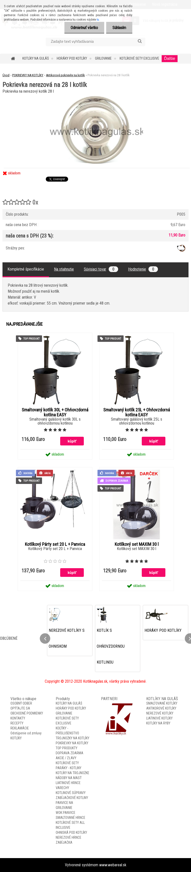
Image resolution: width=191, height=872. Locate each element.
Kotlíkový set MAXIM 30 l (137, 544)
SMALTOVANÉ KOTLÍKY (161, 703)
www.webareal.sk (112, 865)
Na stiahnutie (64, 269)
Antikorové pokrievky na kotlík (65, 75)
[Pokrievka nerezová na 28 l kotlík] (95, 96)
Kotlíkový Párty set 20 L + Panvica (55, 544)
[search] (139, 41)
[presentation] (45, 638)
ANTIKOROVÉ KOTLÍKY (161, 708)
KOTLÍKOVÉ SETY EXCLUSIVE (139, 58)
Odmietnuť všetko (84, 27)
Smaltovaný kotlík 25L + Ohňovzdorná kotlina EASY (136, 412)
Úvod (5, 75)
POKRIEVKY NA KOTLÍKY (27, 75)
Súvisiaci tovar (101, 269)
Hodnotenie (143, 269)
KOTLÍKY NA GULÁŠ (35, 58)
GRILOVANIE (103, 58)
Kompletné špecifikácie (25, 269)
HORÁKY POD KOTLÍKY (72, 58)
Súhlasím (119, 27)
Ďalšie (169, 58)
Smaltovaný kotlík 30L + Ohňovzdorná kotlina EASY (55, 412)
